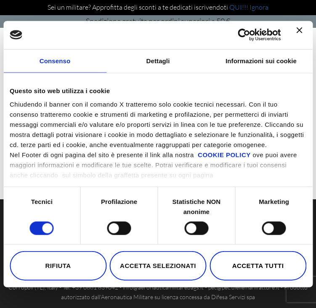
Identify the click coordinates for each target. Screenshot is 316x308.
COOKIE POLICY (224, 154)
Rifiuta (58, 265)
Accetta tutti (258, 265)
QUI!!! (239, 7)
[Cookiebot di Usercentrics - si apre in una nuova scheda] (244, 35)
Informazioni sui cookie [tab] (261, 60)
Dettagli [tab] (158, 60)
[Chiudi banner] (301, 35)
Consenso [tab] (55, 60)
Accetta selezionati (158, 265)
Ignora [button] (259, 7)
